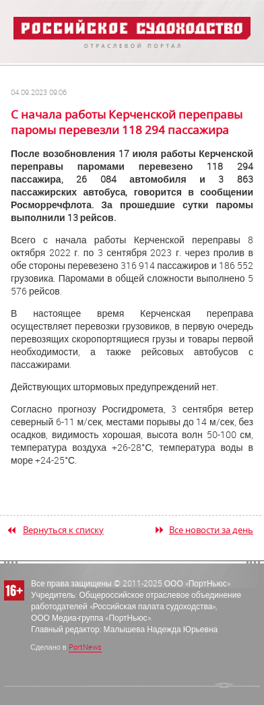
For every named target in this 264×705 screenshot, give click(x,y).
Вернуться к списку (63, 530)
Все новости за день (211, 530)
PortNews (85, 647)
